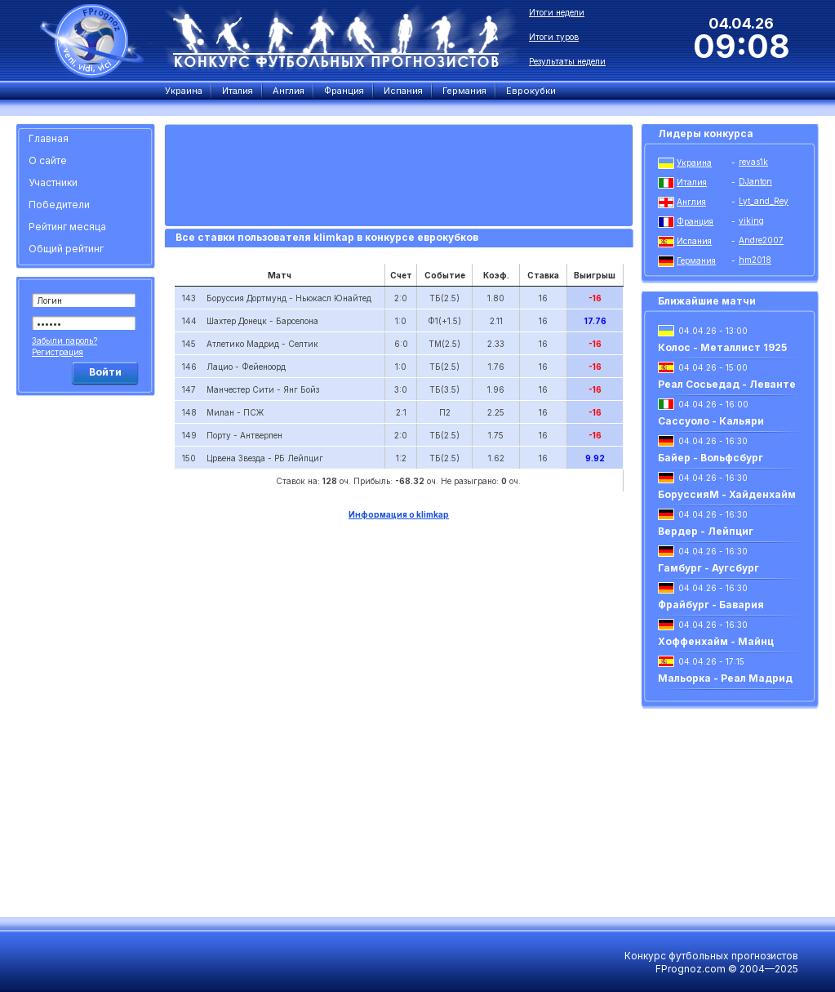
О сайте (48, 160)
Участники (53, 182)
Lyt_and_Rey (763, 201)
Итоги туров (554, 37)
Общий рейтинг (66, 248)
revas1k (753, 162)
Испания (694, 241)
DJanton (755, 181)
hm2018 (755, 260)
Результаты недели (567, 61)
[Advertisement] (88, 649)
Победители (59, 204)
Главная (49, 138)
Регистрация (57, 352)
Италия (692, 182)
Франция (695, 221)
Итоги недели (556, 12)
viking (751, 220)
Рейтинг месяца (67, 226)
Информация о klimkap (399, 514)
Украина (694, 162)
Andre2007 (761, 240)
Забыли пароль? (64, 340)
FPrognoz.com (690, 969)
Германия (696, 260)
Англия (691, 202)
